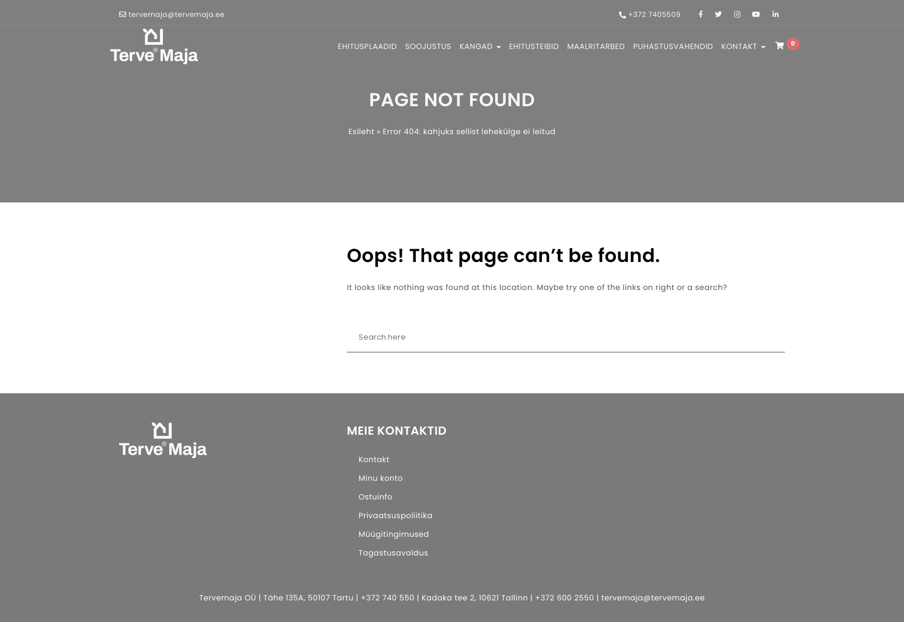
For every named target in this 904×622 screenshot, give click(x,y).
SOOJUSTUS (428, 46)
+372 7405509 (654, 15)
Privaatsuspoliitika (396, 515)
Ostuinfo (375, 496)
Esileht (361, 131)
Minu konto (381, 478)
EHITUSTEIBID (534, 46)
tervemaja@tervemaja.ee (176, 15)
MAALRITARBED (596, 46)
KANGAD (480, 46)
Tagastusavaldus (393, 552)
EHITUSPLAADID (367, 46)
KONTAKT (743, 46)
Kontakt (374, 459)
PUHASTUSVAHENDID (673, 46)
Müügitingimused (394, 534)
